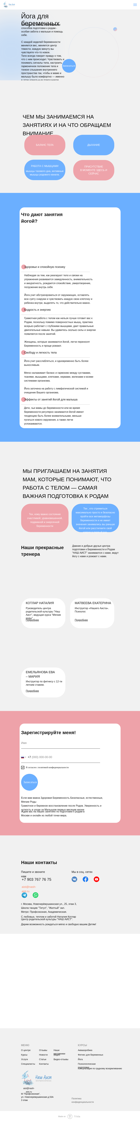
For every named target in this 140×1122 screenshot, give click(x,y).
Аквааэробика (85, 1050)
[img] (36, 1078)
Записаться (30, 782)
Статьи (42, 1059)
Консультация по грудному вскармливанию (100, 1068)
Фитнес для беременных (90, 1054)
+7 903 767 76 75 (36, 879)
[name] (60, 743)
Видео (57, 1054)
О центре (26, 1050)
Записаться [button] (69, 65)
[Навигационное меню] (135, 5)
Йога (80, 1059)
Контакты (44, 1064)
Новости (43, 1054)
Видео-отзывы (61, 1059)
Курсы (24, 1054)
